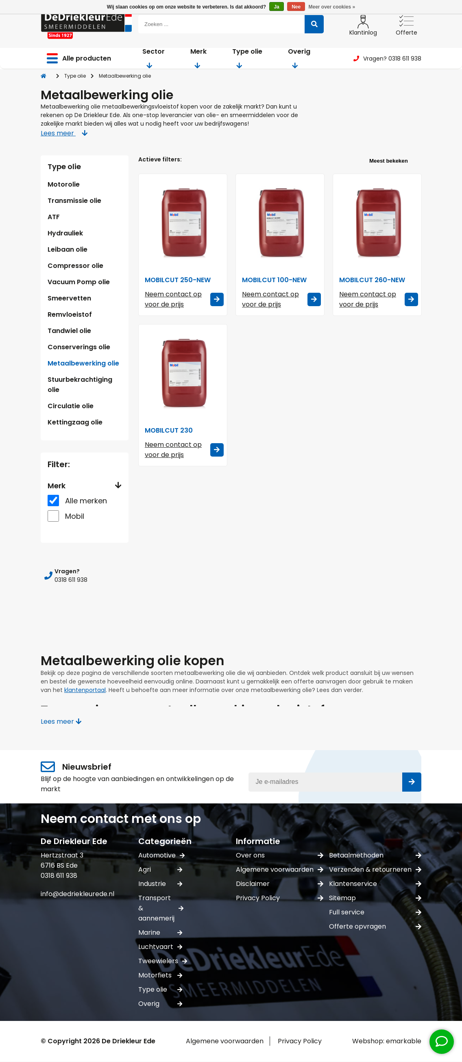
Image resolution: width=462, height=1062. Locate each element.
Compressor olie (75, 265)
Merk (198, 58)
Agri (160, 869)
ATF (54, 217)
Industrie (160, 883)
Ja (276, 7)
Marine (160, 932)
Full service (375, 912)
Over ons (279, 855)
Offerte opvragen (375, 926)
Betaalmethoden (375, 855)
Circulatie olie (71, 406)
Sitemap (375, 898)
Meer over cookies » (332, 7)
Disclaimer (279, 883)
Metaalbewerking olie (83, 363)
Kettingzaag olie (75, 422)
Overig (299, 58)
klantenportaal (85, 690)
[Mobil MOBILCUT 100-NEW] (280, 222)
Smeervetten (69, 298)
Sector (153, 58)
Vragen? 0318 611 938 (387, 58)
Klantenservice (375, 883)
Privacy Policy (279, 898)
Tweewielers (160, 961)
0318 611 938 (59, 875)
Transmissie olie (74, 200)
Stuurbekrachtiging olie (80, 384)
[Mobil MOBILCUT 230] (183, 373)
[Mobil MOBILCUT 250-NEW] (183, 222)
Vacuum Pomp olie (79, 282)
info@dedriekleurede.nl (77, 894)
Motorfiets (160, 975)
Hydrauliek (65, 233)
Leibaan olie (67, 249)
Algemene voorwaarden (279, 869)
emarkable (403, 1041)
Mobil (74, 516)
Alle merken (86, 501)
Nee (296, 7)
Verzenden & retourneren (375, 869)
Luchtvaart (160, 946)
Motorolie (64, 184)
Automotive (160, 855)
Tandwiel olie (69, 330)
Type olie (247, 58)
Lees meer (64, 133)
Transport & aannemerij (160, 908)
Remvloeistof (70, 314)
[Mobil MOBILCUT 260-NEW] (377, 222)
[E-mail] (334, 782)
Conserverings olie (79, 347)
